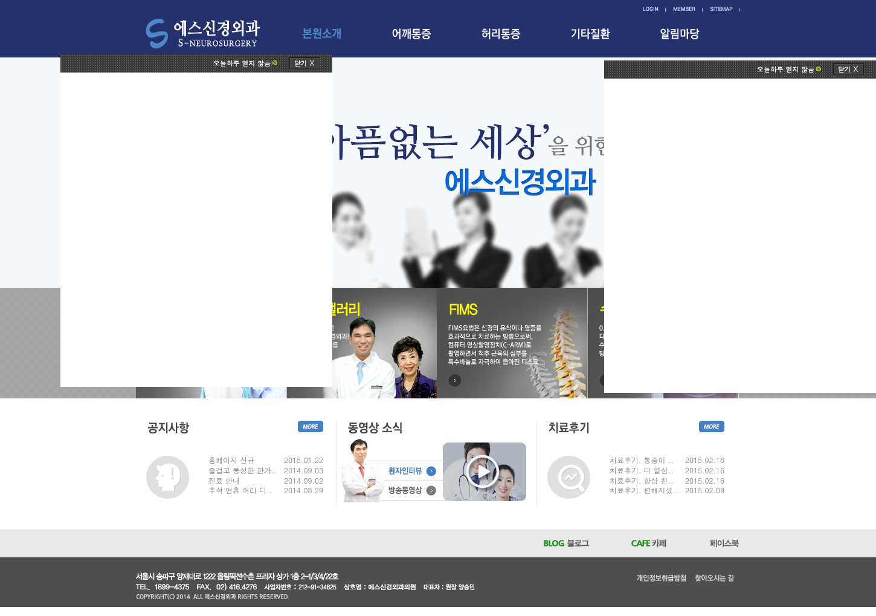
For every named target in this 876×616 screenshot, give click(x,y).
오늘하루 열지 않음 (242, 63)
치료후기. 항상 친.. (642, 480)
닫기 (300, 63)
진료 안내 (224, 480)
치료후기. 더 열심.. (642, 470)
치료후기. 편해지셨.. (644, 490)
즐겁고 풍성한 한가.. (242, 470)
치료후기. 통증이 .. (642, 460)
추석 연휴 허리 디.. (240, 490)
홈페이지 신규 (231, 460)
